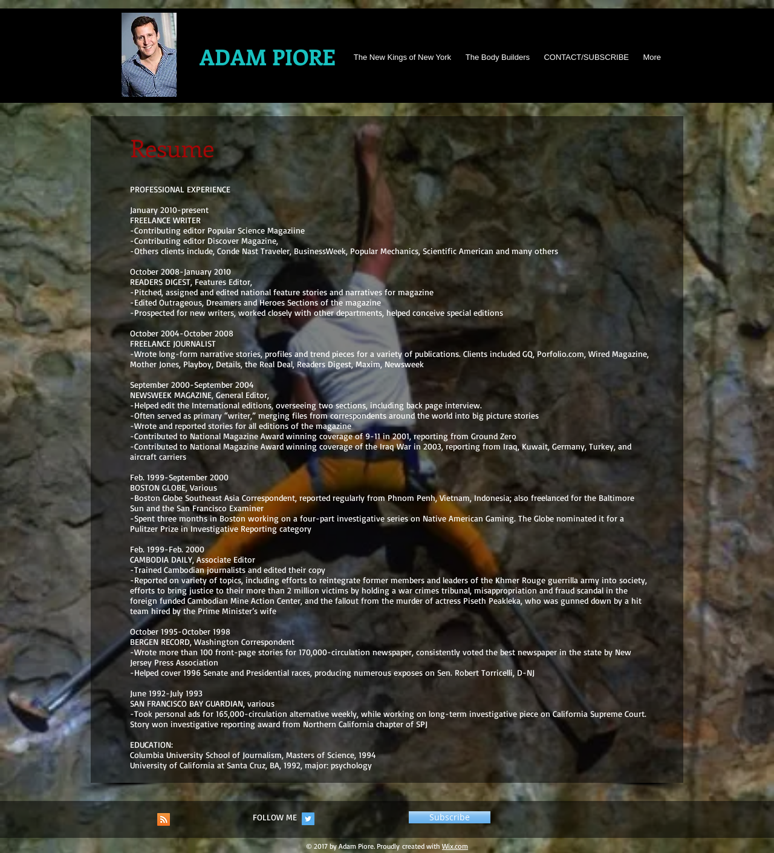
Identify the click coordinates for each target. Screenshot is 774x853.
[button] (449, 817)
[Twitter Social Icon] (308, 818)
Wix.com (455, 846)
